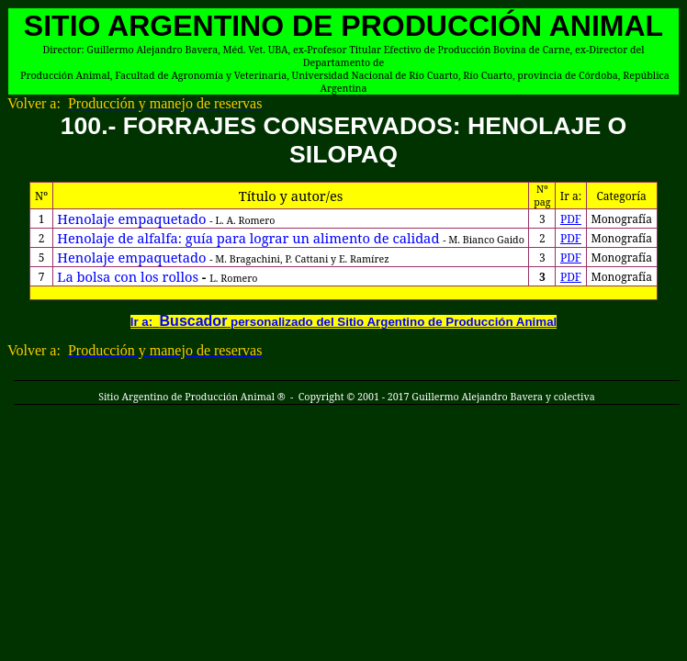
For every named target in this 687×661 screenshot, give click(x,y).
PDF (570, 219)
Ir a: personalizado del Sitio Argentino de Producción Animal (343, 322)
